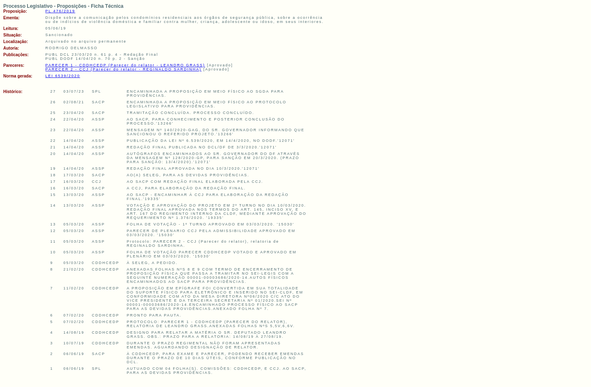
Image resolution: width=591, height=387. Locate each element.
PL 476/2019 (61, 11)
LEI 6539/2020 (63, 76)
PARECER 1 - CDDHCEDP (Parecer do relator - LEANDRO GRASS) (125, 65)
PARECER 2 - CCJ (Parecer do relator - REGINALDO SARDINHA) (124, 69)
